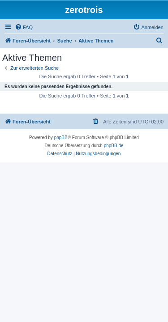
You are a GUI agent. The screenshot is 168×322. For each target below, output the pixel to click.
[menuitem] (24, 27)
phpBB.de (114, 145)
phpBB (61, 137)
